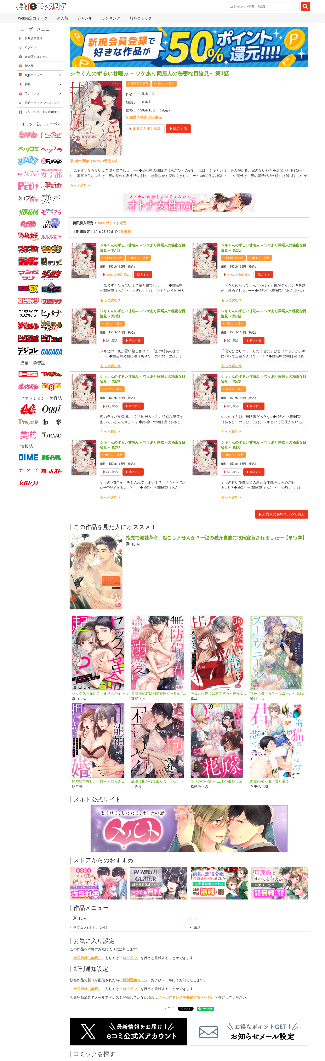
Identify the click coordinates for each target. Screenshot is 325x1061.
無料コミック (141, 18)
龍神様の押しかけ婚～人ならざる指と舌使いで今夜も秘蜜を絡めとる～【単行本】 (100, 781)
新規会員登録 (33, 38)
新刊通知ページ (135, 980)
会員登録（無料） (87, 958)
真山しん (148, 93)
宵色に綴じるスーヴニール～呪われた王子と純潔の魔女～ (278, 693)
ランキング (111, 18)
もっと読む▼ (80, 185)
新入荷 (62, 18)
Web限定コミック (32, 18)
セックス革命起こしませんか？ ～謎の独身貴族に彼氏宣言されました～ (100, 693)
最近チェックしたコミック (42, 102)
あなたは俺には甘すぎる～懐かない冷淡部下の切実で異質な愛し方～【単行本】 (219, 693)
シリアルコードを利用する (42, 112)
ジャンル (84, 18)
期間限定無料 (139, 83)
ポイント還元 (165, 83)
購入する (143, 274)
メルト (146, 102)
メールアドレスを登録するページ (184, 997)
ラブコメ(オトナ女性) (90, 927)
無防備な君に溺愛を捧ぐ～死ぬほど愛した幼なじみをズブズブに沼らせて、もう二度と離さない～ (159, 693)
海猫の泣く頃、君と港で (269, 781)
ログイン (130, 958)
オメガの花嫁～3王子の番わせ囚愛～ (219, 781)
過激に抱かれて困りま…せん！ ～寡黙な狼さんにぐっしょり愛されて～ (159, 781)
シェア (169, 1008)
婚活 (197, 927)
